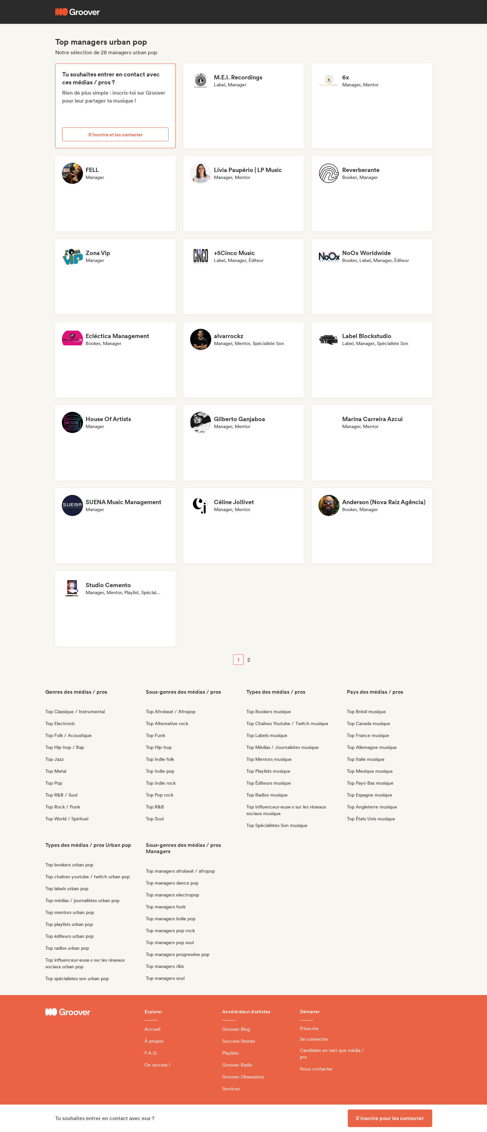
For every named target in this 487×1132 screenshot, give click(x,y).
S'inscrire (309, 1028)
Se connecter (314, 1039)
